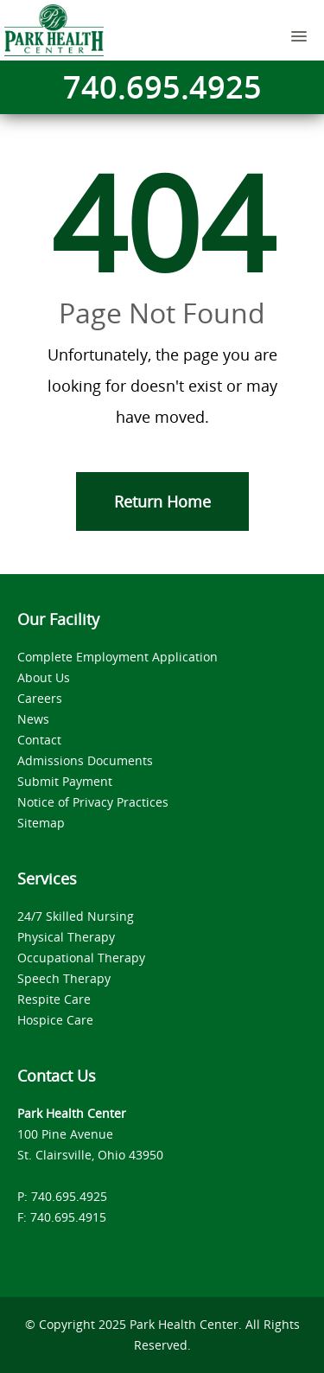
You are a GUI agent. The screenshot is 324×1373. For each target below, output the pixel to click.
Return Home (162, 501)
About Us (43, 677)
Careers (39, 698)
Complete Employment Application (117, 656)
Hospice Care (55, 1020)
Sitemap (41, 822)
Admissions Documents (85, 760)
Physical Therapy (66, 937)
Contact (39, 739)
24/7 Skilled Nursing (75, 916)
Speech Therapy (64, 978)
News (33, 719)
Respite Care (54, 999)
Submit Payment (64, 781)
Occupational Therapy (81, 957)
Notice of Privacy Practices (92, 802)
